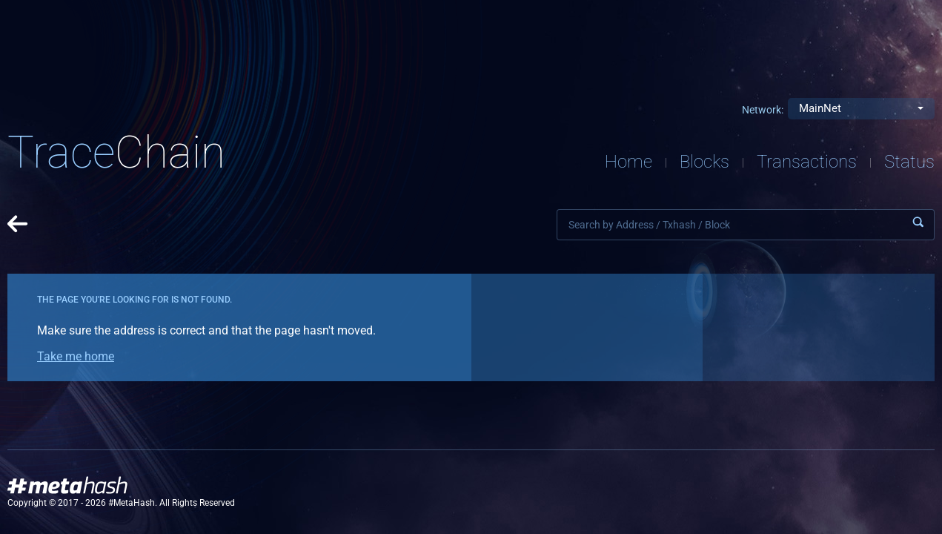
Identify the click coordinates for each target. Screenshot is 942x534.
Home (628, 161)
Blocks (704, 161)
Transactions (807, 161)
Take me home (75, 356)
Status (909, 161)
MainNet (820, 108)
